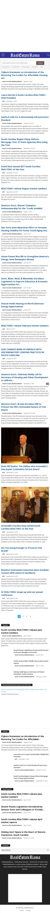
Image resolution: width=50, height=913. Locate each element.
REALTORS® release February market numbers (25, 325)
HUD (3, 358)
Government (26, 67)
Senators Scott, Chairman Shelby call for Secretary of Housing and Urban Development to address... (24, 377)
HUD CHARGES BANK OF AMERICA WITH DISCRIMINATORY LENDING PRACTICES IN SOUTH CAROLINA (22, 352)
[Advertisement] (25, 26)
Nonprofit (35, 67)
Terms (21, 910)
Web (42, 67)
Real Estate (15, 67)
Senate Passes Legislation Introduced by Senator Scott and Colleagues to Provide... (31, 651)
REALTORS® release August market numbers (24, 188)
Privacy (28, 910)
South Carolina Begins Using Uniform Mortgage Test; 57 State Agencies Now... (31, 777)
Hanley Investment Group (10, 694)
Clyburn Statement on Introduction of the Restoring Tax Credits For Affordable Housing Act (24, 75)
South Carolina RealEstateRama (12, 81)
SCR (3, 101)
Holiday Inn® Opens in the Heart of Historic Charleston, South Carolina (29, 673)
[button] (46, 55)
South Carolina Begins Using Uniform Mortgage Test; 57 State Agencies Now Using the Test (24, 142)
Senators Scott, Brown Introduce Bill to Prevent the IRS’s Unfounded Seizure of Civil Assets (23, 407)
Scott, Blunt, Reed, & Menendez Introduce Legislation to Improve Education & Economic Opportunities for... (24, 281)
